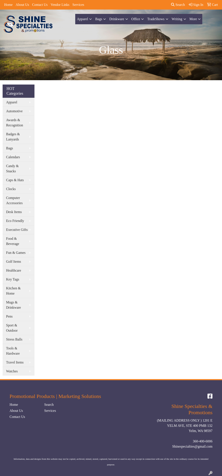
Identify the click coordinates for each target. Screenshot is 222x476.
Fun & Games (16, 252)
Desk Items (14, 212)
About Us (22, 5)
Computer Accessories (14, 200)
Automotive (14, 111)
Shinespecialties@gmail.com (192, 446)
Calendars (13, 157)
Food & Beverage (12, 241)
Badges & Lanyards (13, 136)
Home (8, 5)
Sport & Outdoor (12, 327)
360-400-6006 (202, 441)
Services (78, 5)
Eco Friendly (15, 221)
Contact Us (40, 5)
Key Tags (12, 279)
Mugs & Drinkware (13, 304)
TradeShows (155, 19)
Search (178, 5)
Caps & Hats (15, 180)
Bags (98, 19)
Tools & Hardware (13, 350)
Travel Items (15, 362)
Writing (177, 19)
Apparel (82, 19)
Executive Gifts (17, 229)
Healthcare (13, 270)
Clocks (11, 189)
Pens (9, 316)
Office (135, 19)
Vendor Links (60, 5)
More (193, 19)
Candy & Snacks (12, 168)
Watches (12, 371)
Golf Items (13, 261)
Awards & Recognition (14, 122)
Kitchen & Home (13, 290)
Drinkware (116, 19)
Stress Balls (14, 339)
